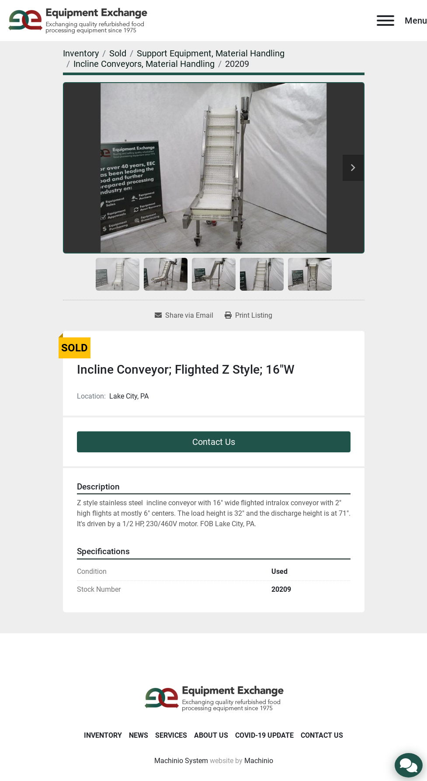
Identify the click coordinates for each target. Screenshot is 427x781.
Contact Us (213, 442)
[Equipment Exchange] (213, 698)
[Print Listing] (248, 315)
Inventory (103, 735)
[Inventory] (81, 53)
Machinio (258, 761)
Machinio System (181, 761)
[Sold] (117, 53)
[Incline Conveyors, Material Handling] (144, 64)
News (138, 735)
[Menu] (385, 20)
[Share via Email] (184, 315)
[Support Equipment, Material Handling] (211, 53)
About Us (211, 735)
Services (171, 735)
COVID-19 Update (264, 735)
